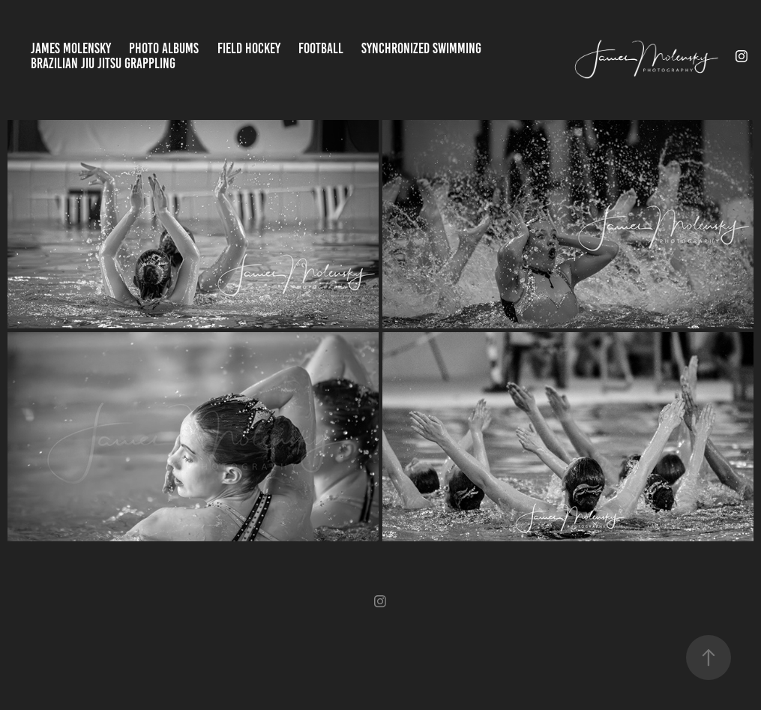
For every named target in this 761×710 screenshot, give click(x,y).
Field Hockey (248, 48)
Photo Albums (164, 48)
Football (320, 48)
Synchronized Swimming (421, 48)
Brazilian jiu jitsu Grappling (103, 63)
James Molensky (71, 48)
